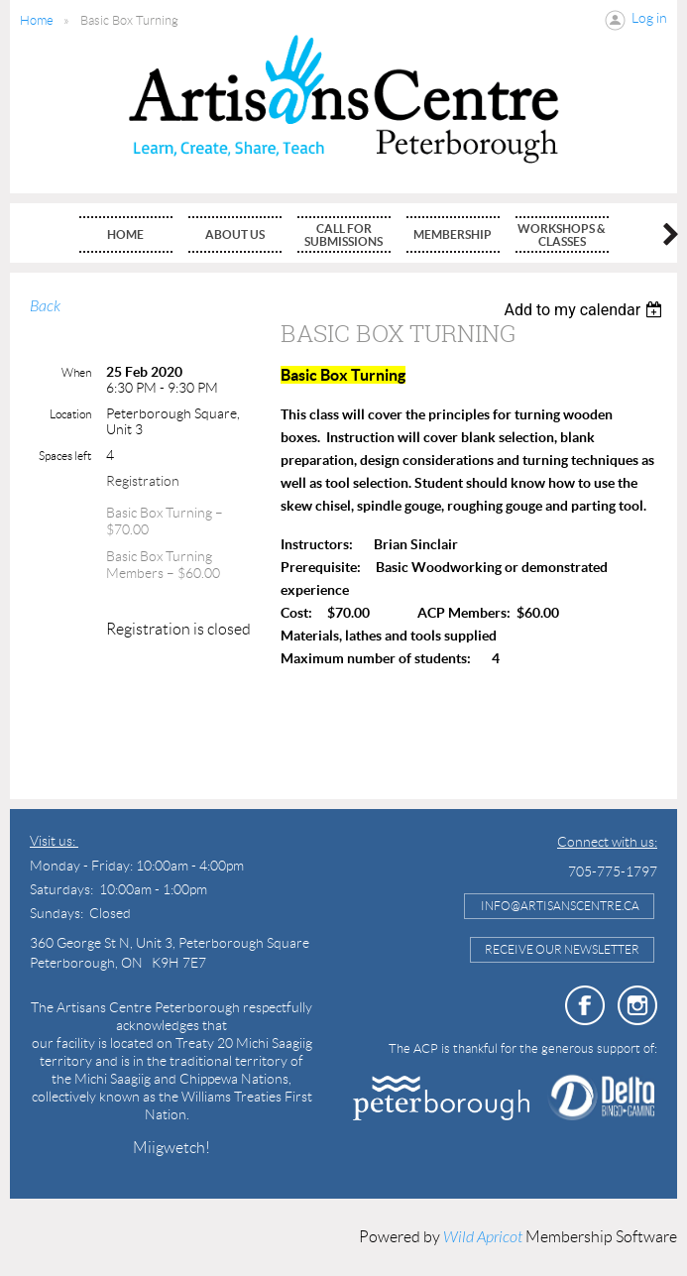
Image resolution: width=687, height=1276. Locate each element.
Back (45, 306)
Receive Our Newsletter (562, 949)
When (76, 372)
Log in (649, 18)
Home (37, 20)
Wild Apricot (482, 1237)
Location (70, 413)
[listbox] (585, 309)
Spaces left (65, 455)
